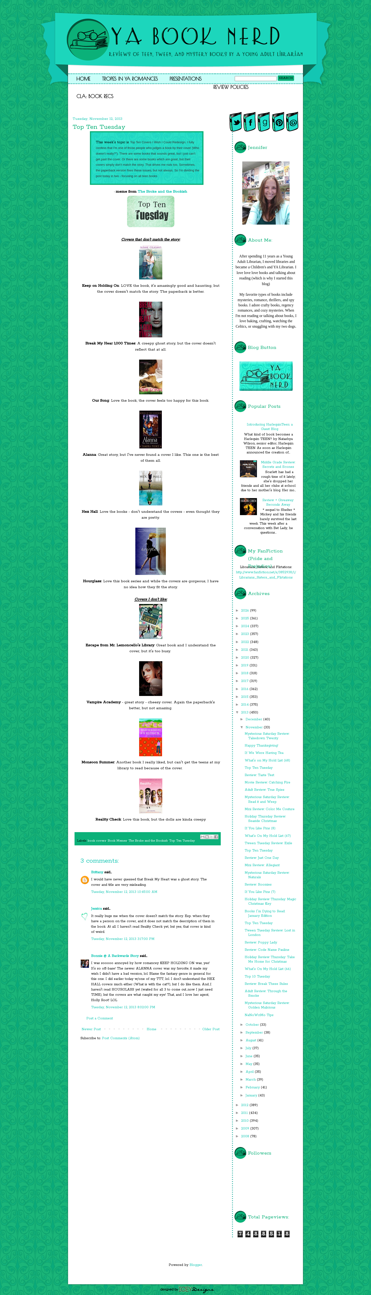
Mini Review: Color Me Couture (270, 809)
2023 (245, 634)
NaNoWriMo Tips (259, 1015)
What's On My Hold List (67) (268, 836)
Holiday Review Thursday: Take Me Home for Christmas (270, 959)
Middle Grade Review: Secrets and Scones (278, 464)
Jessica (96, 909)
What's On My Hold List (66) (268, 969)
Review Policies (230, 87)
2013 (245, 712)
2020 (245, 658)
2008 (245, 1136)
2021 (245, 650)
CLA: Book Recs (94, 96)
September (255, 1032)
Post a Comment (99, 1018)
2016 (245, 689)
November (255, 727)
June (250, 1056)
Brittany (97, 872)
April (250, 1072)
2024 (245, 626)
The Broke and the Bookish (162, 191)
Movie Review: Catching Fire (267, 782)
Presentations (186, 79)
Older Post (211, 1029)
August (251, 1040)
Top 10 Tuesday (257, 976)
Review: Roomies (258, 884)
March (251, 1080)
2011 (245, 1113)
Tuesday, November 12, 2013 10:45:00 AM (124, 892)
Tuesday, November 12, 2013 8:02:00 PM (123, 1007)
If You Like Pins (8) (260, 828)
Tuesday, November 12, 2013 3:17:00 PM (123, 939)
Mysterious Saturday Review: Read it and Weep (267, 799)
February (253, 1087)
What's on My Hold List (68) (267, 760)
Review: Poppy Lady (261, 942)
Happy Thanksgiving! (261, 745)
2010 (245, 1121)
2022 (245, 642)
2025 (245, 618)
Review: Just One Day (262, 858)
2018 (245, 673)
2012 (245, 1105)
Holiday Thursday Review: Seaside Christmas (265, 818)
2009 (245, 1128)
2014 (245, 705)
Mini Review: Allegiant (262, 865)
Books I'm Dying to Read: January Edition (265, 913)
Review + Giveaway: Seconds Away (278, 502)
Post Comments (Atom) (121, 1038)
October (253, 1025)
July (249, 1048)
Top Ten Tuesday (182, 841)
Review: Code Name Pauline (267, 950)
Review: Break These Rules (266, 984)
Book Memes (117, 841)
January (252, 1095)
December (254, 719)
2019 (245, 665)
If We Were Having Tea (264, 753)
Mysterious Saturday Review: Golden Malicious (267, 1005)
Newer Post (91, 1029)
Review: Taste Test (259, 775)
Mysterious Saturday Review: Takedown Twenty (267, 736)
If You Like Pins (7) (260, 892)
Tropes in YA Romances (130, 79)
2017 (245, 681)
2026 (245, 610)
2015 (245, 697)
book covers (97, 841)
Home (83, 79)
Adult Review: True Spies (264, 790)
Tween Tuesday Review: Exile (268, 843)
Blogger (196, 1265)
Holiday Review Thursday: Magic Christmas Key (270, 901)
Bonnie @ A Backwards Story (115, 956)
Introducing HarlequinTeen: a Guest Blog (270, 426)
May (249, 1064)
